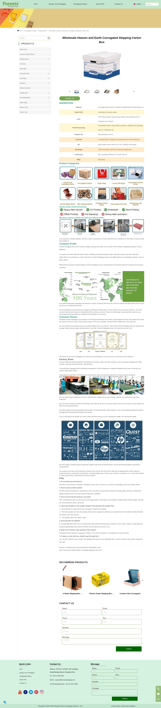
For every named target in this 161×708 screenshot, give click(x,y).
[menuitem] (57, 4)
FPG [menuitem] (35, 4)
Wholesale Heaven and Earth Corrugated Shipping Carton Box (69, 31)
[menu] (77, 4)
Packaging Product (30, 31)
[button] (57, 4)
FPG (20, 31)
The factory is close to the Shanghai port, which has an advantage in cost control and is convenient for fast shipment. (96, 356)
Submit (128, 649)
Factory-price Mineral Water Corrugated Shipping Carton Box (82, 550)
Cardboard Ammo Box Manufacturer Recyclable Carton (83, 547)
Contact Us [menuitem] (119, 4)
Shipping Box (43, 31)
